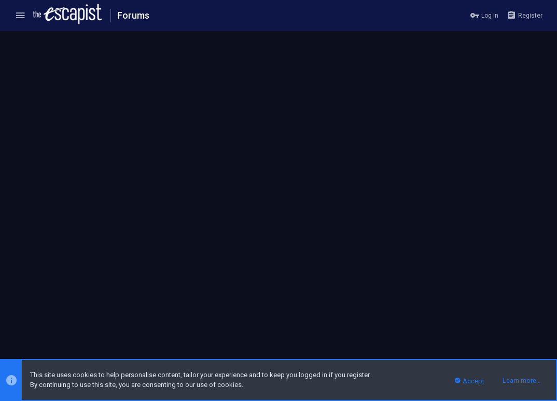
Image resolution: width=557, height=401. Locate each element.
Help (488, 322)
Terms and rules (407, 322)
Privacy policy (456, 322)
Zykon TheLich (76, 265)
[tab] (69, 194)
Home (509, 322)
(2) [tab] (27, 194)
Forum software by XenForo (89, 346)
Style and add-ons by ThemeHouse (223, 346)
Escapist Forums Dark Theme (57, 322)
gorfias (64, 219)
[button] (20, 15)
